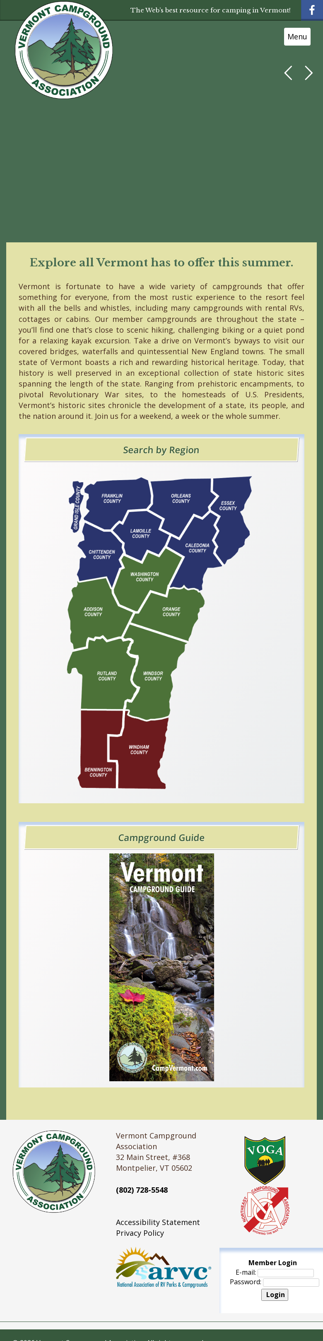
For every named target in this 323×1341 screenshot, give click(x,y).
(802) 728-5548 (142, 1190)
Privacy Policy (140, 1233)
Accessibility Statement (158, 1222)
